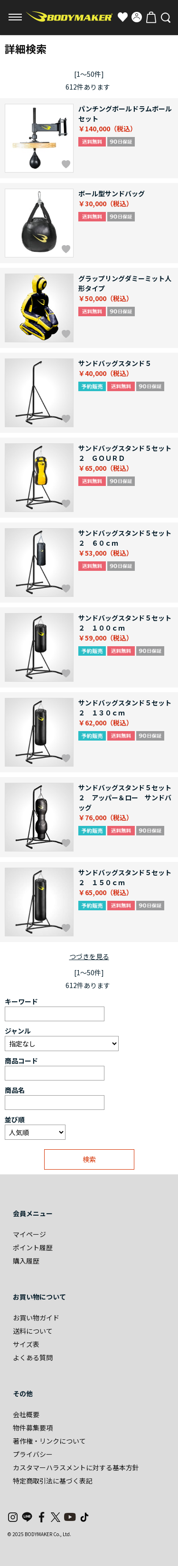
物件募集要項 (33, 1427)
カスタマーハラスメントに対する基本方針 (76, 1467)
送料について (33, 1331)
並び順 (15, 1119)
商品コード (21, 1060)
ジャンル (18, 1030)
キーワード (21, 1001)
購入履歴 (26, 1260)
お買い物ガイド (36, 1317)
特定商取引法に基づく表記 (53, 1480)
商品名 (15, 1090)
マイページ (29, 1234)
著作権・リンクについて (49, 1441)
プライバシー (33, 1454)
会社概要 (26, 1414)
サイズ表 (26, 1344)
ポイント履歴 (33, 1247)
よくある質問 (33, 1357)
